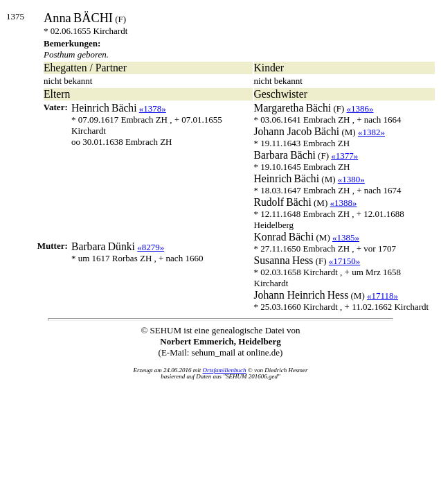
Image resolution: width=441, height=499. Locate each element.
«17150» (345, 261)
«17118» (382, 295)
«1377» (344, 155)
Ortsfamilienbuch (224, 370)
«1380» (351, 179)
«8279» (150, 247)
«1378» (152, 108)
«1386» (360, 108)
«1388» (343, 203)
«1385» (345, 237)
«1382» (371, 132)
